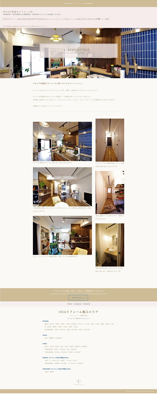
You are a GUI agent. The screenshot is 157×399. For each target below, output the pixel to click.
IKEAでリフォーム (18, 20)
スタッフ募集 (10, 25)
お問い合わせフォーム (79, 304)
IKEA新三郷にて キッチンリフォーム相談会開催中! (79, 3)
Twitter (70, 310)
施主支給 (31, 20)
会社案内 (62, 20)
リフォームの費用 (107, 20)
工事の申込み (131, 20)
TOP (7, 20)
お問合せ (120, 20)
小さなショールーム (75, 20)
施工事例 (41, 20)
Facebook (87, 310)
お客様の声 (51, 20)
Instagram (78, 310)
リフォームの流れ (91, 20)
